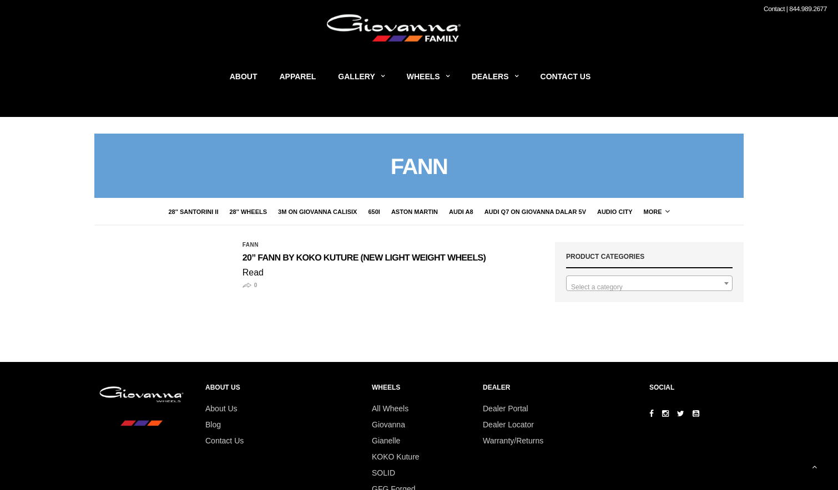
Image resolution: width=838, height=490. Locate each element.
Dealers (490, 76)
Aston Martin (358, 211)
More (713, 211)
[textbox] (649, 287)
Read (253, 272)
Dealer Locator (508, 424)
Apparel (298, 76)
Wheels (423, 76)
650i (318, 211)
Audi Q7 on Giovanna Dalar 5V (479, 211)
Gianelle (386, 440)
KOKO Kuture (396, 456)
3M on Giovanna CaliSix (261, 211)
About (244, 76)
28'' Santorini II (137, 211)
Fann (251, 245)
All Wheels (390, 408)
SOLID (383, 472)
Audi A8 (405, 211)
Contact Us (566, 76)
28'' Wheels (192, 211)
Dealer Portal (505, 408)
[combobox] (649, 283)
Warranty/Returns (513, 440)
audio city (559, 211)
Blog (213, 424)
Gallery (356, 76)
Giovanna (388, 424)
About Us (221, 408)
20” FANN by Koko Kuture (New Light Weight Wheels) (364, 258)
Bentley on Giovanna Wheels (638, 211)
